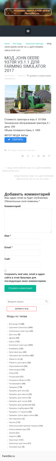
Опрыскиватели (16, 366)
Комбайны (13, 348)
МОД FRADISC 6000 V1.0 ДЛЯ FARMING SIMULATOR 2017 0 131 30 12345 (34, 177)
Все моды (17, 43)
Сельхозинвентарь (17, 429)
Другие (12, 338)
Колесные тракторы (35, 43)
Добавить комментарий (40, 76)
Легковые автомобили (19, 355)
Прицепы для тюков (18, 401)
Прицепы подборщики (19, 408)
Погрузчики (14, 377)
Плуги (11, 373)
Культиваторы (16, 352)
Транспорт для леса (18, 443)
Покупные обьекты (17, 380)
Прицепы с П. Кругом (18, 412)
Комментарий (12, 206)
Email (8, 247)
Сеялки (12, 433)
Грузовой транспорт (18, 327)
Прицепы (13, 387)
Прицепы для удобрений (20, 405)
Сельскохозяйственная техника (23, 426)
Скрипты (13, 436)
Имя (7, 236)
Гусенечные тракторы (19, 331)
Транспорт (14, 440)
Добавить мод (21, 309)
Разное (12, 422)
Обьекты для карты (18, 362)
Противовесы (15, 419)
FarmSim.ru (9, 78)
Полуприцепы (15, 383)
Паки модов (14, 369)
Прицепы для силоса (18, 398)
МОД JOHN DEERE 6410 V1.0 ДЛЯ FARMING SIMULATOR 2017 (26, 169)
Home (7, 43)
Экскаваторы (15, 447)
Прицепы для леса (17, 391)
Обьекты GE (14, 359)
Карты (12, 341)
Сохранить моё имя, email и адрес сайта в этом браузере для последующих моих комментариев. (25, 277)
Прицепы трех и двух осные (21, 415)
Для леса (13, 334)
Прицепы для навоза (18, 394)
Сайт (7, 259)
